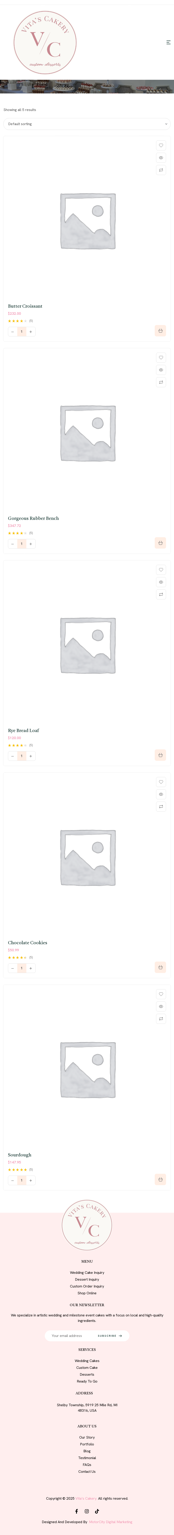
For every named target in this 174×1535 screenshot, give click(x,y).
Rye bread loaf (23, 731)
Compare (161, 170)
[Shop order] (87, 124)
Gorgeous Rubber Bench (33, 518)
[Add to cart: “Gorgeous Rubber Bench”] (160, 543)
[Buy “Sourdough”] (160, 1179)
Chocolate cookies (27, 943)
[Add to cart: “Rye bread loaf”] (160, 755)
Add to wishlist (161, 145)
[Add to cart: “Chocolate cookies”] (160, 967)
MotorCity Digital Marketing (110, 1522)
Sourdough (19, 1155)
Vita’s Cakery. (86, 1498)
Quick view (161, 158)
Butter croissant (25, 306)
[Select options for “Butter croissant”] (160, 330)
